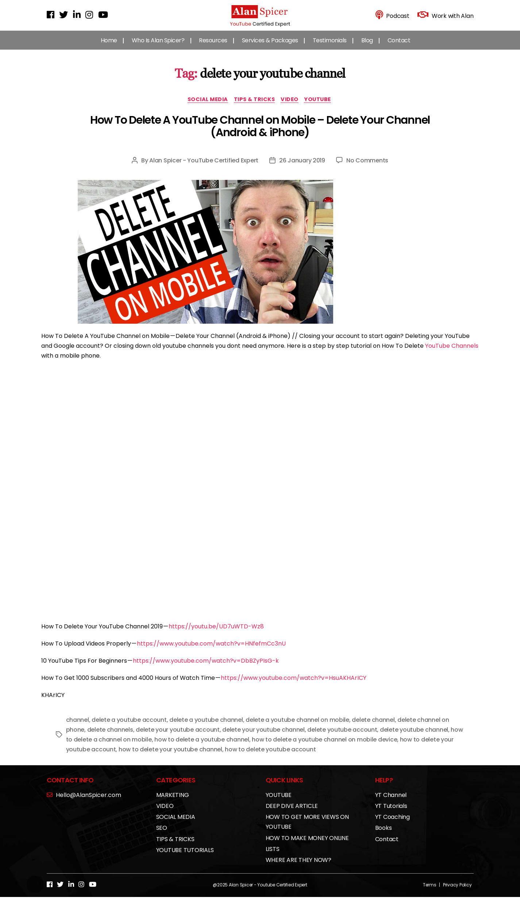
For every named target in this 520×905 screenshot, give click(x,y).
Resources (213, 47)
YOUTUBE (323, 107)
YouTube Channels (451, 353)
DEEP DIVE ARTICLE (292, 813)
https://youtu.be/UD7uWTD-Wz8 (216, 634)
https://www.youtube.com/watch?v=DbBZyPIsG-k (206, 668)
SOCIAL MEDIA (204, 107)
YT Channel (391, 802)
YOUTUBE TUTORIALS (185, 858)
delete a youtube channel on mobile (297, 727)
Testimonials (330, 47)
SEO (161, 836)
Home (109, 47)
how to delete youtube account (270, 757)
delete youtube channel (414, 737)
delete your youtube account (178, 737)
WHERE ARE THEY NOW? (298, 867)
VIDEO (293, 107)
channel (77, 727)
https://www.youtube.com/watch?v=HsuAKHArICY (293, 686)
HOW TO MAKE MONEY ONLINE (307, 846)
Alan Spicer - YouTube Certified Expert (203, 168)
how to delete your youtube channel (170, 757)
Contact (399, 47)
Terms (429, 892)
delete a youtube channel (206, 727)
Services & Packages (270, 47)
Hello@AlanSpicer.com (84, 802)
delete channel (373, 727)
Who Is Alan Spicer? (158, 47)
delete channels (110, 737)
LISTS (273, 856)
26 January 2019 (302, 168)
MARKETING (172, 802)
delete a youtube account (129, 727)
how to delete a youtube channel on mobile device (324, 747)
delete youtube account (342, 737)
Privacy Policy (457, 892)
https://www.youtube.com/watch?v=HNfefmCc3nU (211, 651)
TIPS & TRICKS (254, 107)
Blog (367, 47)
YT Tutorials (391, 813)
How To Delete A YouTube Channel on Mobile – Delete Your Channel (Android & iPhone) (260, 134)
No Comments (367, 168)
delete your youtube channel (263, 737)
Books (383, 836)
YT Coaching (392, 825)
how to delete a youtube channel (201, 747)
